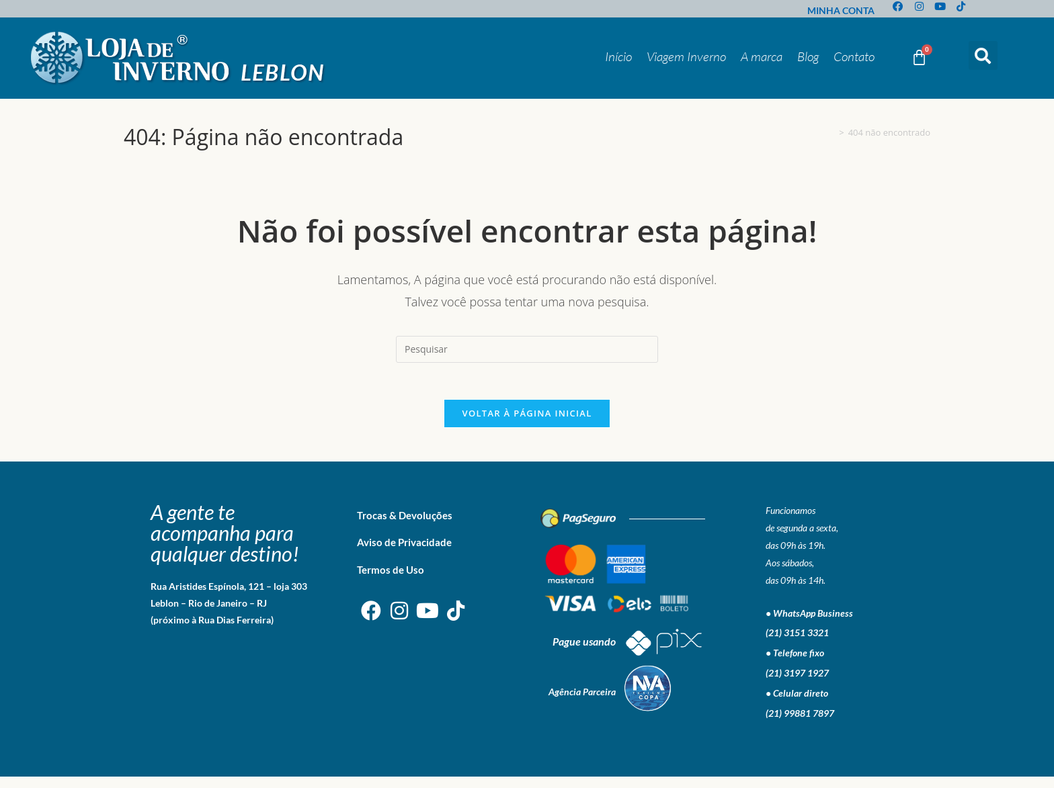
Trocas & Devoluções (404, 526)
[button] (983, 55)
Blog (808, 56)
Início (618, 56)
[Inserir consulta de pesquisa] (527, 349)
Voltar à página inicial (527, 424)
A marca (761, 56)
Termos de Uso (390, 580)
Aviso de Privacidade (404, 553)
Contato (854, 56)
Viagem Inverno (686, 56)
